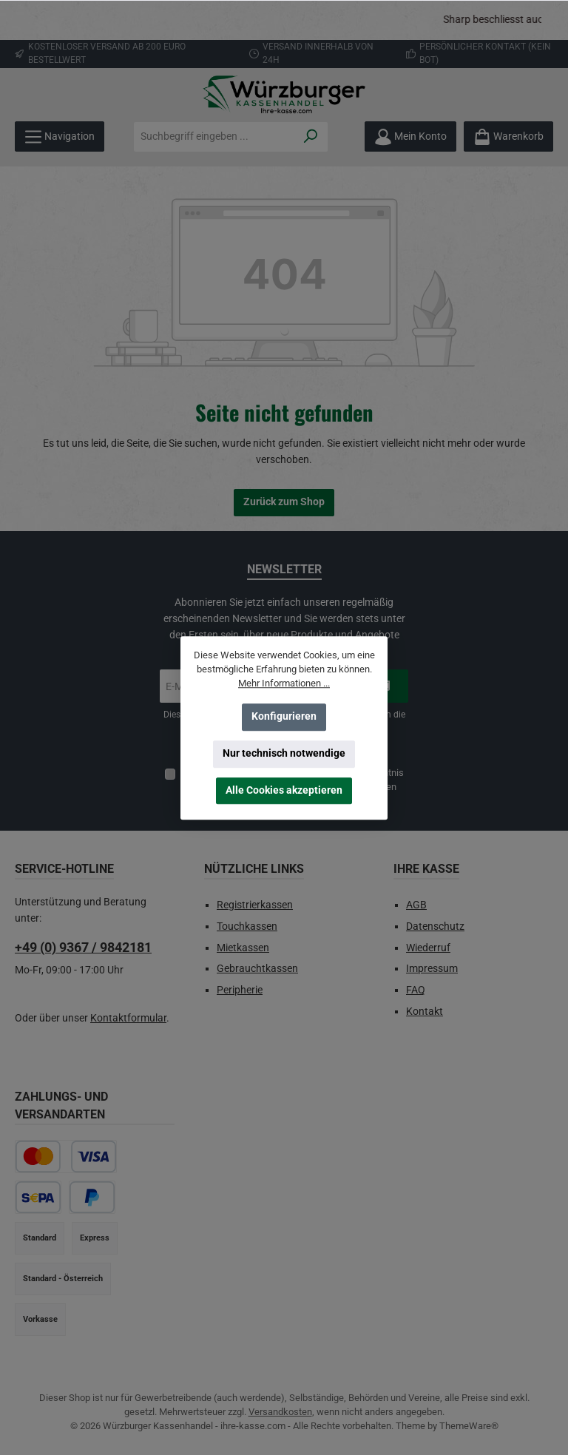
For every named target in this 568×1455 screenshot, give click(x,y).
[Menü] (59, 136)
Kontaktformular (128, 1018)
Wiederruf (428, 948)
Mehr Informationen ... (284, 683)
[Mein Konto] (410, 136)
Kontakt (424, 1011)
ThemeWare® (468, 1425)
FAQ (415, 990)
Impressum (432, 968)
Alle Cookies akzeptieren (284, 790)
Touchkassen (247, 926)
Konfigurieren (284, 716)
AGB (416, 905)
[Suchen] (311, 137)
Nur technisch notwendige (284, 753)
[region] (284, 20)
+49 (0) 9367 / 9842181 (83, 947)
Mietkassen (243, 948)
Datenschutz (435, 926)
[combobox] (214, 137)
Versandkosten (280, 1411)
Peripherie (240, 990)
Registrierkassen (255, 905)
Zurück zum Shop (284, 502)
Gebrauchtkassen (257, 968)
